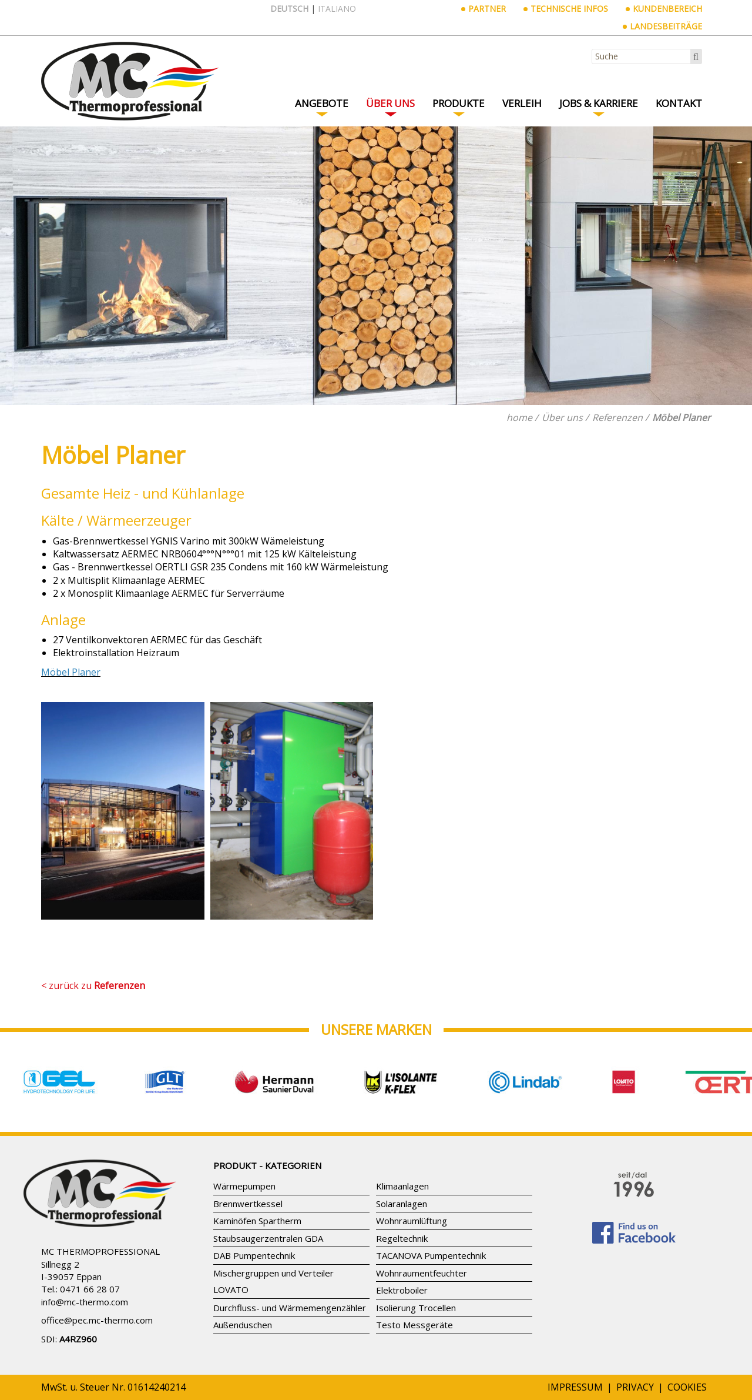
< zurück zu (93, 985)
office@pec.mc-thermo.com (97, 1320)
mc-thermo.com (96, 1302)
